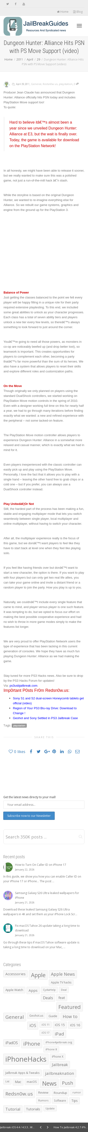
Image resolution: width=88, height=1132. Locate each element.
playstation (66, 84)
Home (63, 12)
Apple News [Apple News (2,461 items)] (63, 974)
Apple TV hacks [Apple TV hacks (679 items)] (61, 982)
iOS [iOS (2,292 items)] (32, 1025)
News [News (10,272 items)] (49, 1083)
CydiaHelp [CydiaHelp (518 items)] (49, 989)
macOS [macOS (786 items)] (32, 1082)
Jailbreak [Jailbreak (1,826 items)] (60, 1064)
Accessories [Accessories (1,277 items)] (15, 973)
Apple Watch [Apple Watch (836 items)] (14, 990)
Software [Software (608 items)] (60, 1100)
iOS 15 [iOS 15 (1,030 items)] (60, 1025)
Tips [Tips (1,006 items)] (74, 1100)
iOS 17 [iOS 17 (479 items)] (45, 1032)
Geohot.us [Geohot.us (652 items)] (36, 1016)
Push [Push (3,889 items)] (67, 1083)
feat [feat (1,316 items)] (61, 997)
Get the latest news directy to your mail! (29, 797)
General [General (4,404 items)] (14, 1017)
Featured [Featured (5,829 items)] (69, 1006)
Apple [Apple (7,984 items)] (38, 975)
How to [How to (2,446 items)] (70, 1016)
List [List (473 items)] (7, 1081)
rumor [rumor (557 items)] (77, 1092)
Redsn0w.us (50, 84)
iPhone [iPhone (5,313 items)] (31, 1043)
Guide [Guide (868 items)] (53, 1016)
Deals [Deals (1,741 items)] (48, 997)
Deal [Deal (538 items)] (64, 989)
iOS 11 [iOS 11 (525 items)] (46, 1024)
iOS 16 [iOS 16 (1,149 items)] (75, 1025)
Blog (78, 12)
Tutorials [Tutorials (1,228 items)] (33, 1109)
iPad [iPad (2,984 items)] (59, 1034)
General (36, 84)
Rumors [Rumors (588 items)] (43, 1100)
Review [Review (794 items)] (43, 1092)
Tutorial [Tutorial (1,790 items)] (12, 1109)
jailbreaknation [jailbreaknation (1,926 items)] (59, 1073)
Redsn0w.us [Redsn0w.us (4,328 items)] (19, 1093)
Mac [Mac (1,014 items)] (18, 1082)
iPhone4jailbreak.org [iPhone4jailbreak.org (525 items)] (59, 1042)
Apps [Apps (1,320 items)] (33, 990)
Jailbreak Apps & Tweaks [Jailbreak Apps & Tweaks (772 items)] (22, 1073)
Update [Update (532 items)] (50, 1108)
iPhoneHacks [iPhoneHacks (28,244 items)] (25, 1059)
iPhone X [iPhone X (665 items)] (57, 1057)
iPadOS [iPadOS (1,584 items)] (11, 1042)
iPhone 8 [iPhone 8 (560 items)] (51, 1049)
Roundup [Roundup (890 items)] (60, 1093)
